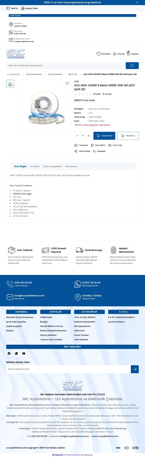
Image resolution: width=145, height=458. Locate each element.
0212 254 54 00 (39, 437)
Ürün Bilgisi (20, 167)
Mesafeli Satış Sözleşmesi (19, 318)
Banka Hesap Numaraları (53, 331)
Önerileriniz (71, 167)
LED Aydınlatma (82, 327)
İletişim (10, 331)
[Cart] (132, 55)
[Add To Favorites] (67, 84)
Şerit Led (93, 110)
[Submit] (135, 370)
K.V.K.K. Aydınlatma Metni (121, 318)
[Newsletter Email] (72, 370)
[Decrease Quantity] (76, 137)
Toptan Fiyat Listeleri (51, 340)
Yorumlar (35, 167)
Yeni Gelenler (106, 110)
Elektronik (79, 331)
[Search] (72, 66)
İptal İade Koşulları (16, 322)
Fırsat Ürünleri (81, 336)
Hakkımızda (46, 318)
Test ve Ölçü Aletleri (84, 318)
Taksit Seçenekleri (52, 167)
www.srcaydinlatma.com (105, 437)
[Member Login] (117, 55)
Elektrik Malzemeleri (84, 322)
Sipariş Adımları (48, 336)
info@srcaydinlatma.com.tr (74, 437)
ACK (91, 114)
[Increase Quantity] (89, 137)
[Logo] (15, 55)
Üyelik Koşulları (14, 327)
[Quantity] (83, 137)
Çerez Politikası (116, 322)
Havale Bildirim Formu (51, 327)
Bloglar (44, 322)
